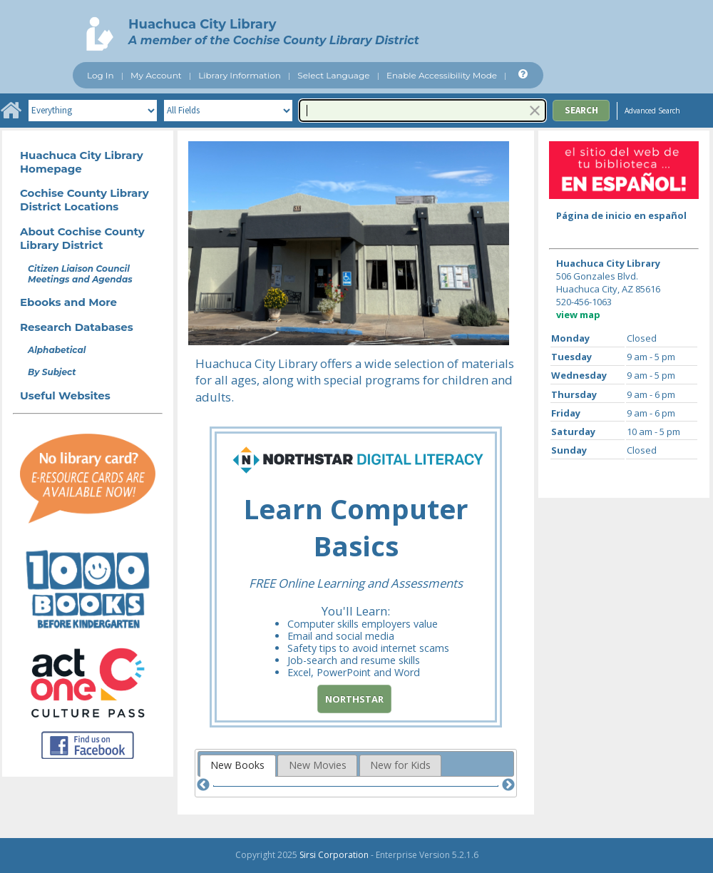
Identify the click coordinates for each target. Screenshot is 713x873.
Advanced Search (652, 111)
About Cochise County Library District (82, 238)
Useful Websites (65, 395)
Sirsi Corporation (334, 855)
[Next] (508, 785)
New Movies (318, 765)
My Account (156, 75)
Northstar (354, 699)
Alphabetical (57, 349)
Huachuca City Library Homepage (81, 161)
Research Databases (76, 327)
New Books (237, 765)
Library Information (239, 75)
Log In (100, 75)
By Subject (52, 372)
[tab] (237, 766)
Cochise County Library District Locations (84, 199)
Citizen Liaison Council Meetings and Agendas (80, 274)
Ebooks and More (68, 302)
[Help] (521, 74)
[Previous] (203, 785)
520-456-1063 (584, 301)
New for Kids (400, 765)
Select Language (333, 75)
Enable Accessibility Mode (441, 75)
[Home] (10, 110)
